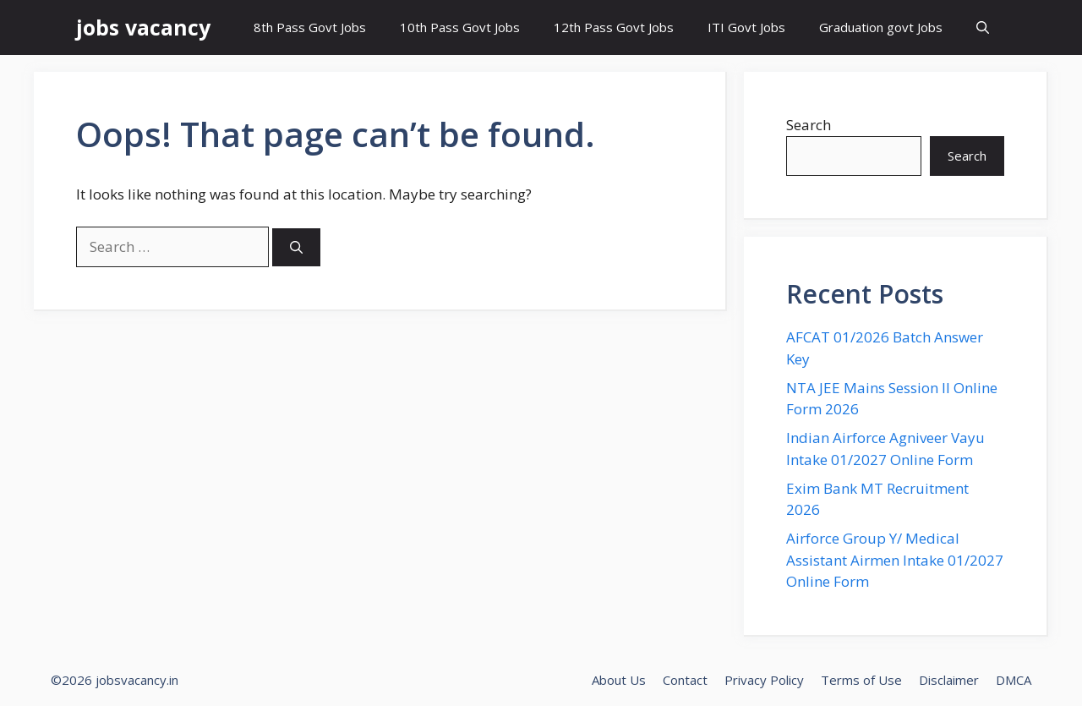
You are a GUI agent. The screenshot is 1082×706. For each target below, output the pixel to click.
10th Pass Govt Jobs (460, 27)
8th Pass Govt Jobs (310, 27)
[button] (982, 27)
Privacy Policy (764, 679)
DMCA (1013, 679)
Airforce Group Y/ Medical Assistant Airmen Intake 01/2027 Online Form (894, 559)
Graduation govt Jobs (881, 27)
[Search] (296, 247)
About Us (619, 679)
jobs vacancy (143, 27)
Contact (685, 679)
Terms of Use (861, 679)
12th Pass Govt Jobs (614, 27)
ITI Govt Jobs (746, 27)
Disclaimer (949, 679)
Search (808, 124)
